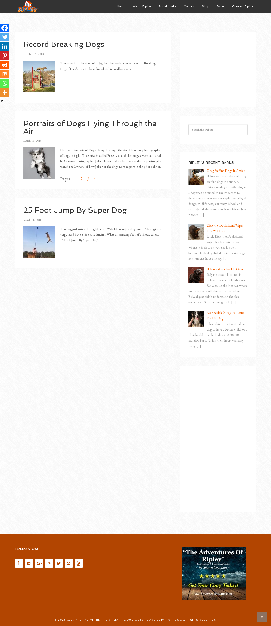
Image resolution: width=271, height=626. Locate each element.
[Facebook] (4, 28)
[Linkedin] (4, 46)
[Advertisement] (220, 67)
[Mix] (4, 74)
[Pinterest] (4, 56)
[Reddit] (4, 65)
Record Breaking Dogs (65, 44)
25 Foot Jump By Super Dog (76, 210)
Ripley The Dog (46, 6)
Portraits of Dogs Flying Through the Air (91, 127)
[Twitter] (4, 37)
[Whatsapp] (4, 84)
